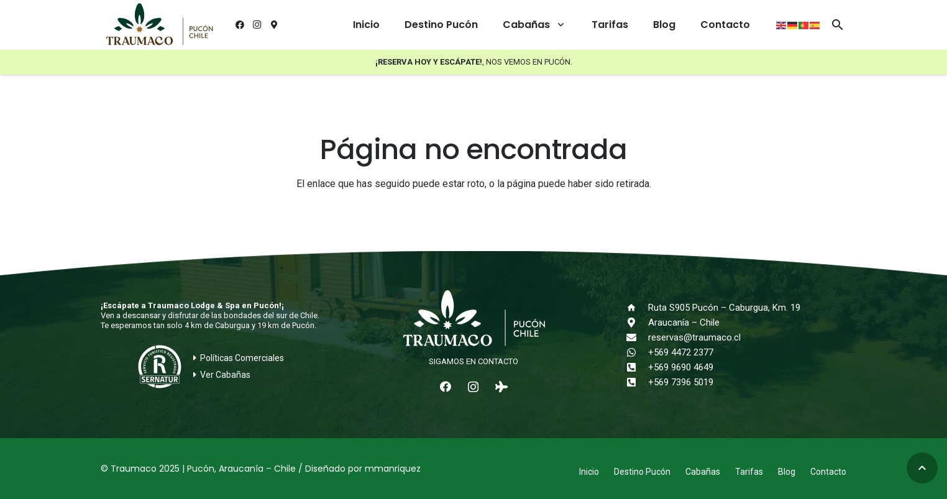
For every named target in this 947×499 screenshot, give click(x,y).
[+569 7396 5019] (637, 382)
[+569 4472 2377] (637, 352)
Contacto (828, 472)
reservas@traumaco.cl (694, 337)
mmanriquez (393, 468)
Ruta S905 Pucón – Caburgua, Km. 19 (724, 307)
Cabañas (702, 472)
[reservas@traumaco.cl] (637, 337)
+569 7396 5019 (680, 382)
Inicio (589, 472)
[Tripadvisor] (501, 387)
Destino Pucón (642, 472)
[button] (558, 24)
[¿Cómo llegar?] (274, 25)
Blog (786, 472)
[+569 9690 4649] (637, 367)
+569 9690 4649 (680, 367)
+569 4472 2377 (680, 352)
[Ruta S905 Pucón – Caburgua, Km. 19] (637, 308)
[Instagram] (257, 25)
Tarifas (749, 472)
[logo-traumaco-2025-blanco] (474, 319)
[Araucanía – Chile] (637, 322)
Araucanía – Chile (684, 322)
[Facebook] (240, 25)
